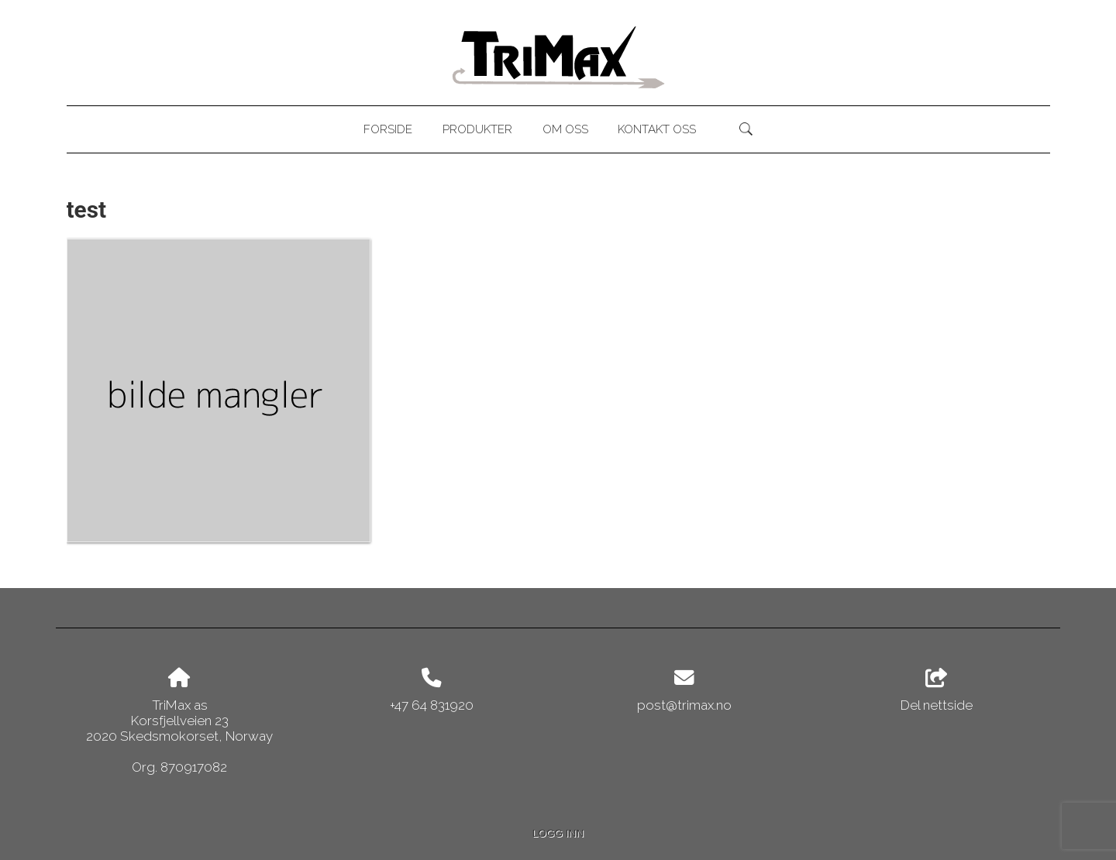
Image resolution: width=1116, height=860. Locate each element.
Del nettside (937, 690)
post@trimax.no (684, 705)
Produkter (477, 129)
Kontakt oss (657, 129)
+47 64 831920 (432, 705)
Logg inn (558, 833)
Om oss (565, 129)
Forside (387, 129)
